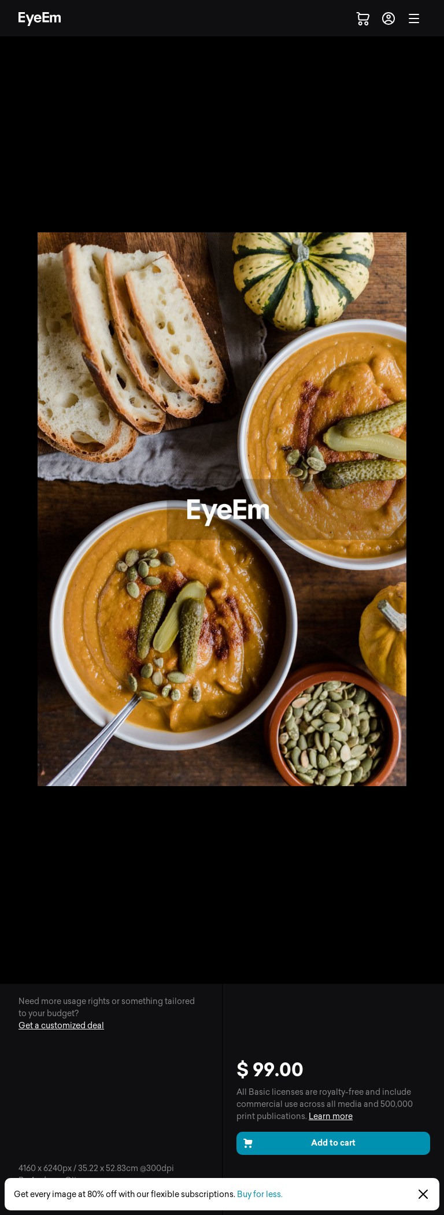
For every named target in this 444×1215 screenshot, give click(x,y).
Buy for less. (260, 1194)
